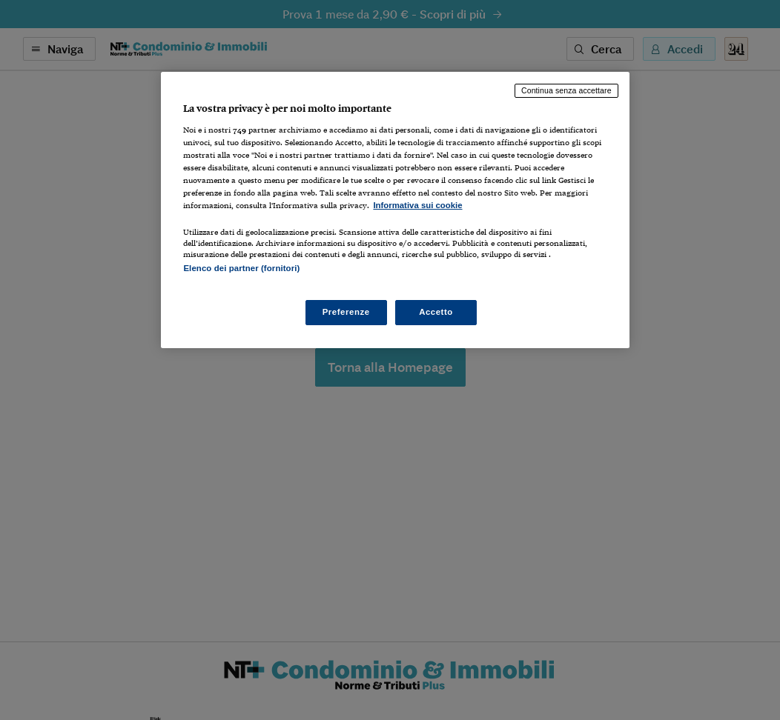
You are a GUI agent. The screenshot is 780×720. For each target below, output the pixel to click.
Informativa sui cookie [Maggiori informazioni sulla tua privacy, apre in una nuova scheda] (417, 205)
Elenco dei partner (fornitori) (241, 268)
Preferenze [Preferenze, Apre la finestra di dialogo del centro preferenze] (346, 311)
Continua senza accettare (566, 90)
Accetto (436, 311)
